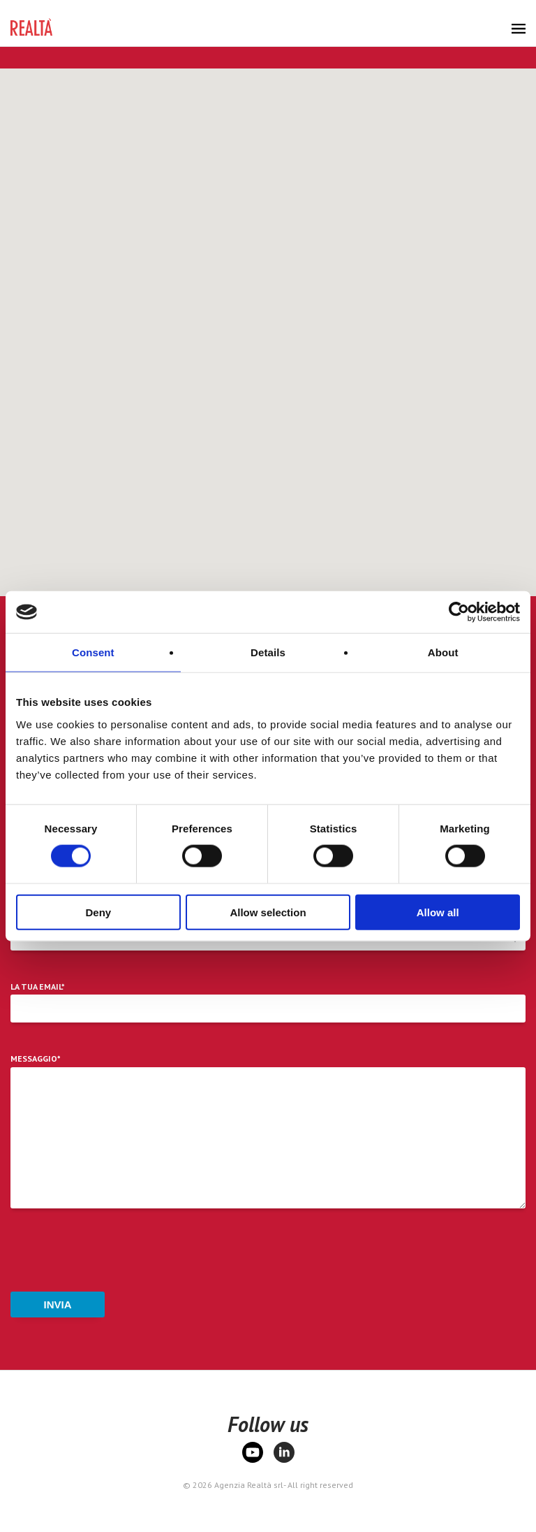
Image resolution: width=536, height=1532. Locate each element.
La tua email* (37, 987)
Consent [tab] (93, 652)
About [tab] (443, 652)
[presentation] (116, 1254)
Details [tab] (268, 652)
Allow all (438, 912)
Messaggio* (35, 1059)
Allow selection (268, 912)
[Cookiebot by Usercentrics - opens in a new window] (459, 612)
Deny (98, 912)
